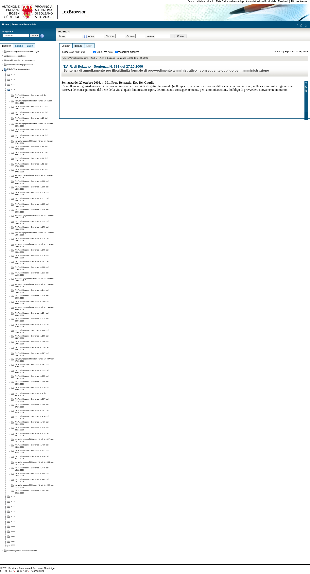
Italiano (202, 1)
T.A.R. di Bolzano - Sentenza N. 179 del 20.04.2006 (31, 256)
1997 (13, 536)
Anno (91, 36)
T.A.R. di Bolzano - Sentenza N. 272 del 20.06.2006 (31, 320)
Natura (150, 36)
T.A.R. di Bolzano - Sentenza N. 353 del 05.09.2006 (31, 371)
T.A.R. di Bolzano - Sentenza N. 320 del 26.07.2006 (31, 348)
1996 (13, 541)
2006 (93, 58)
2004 (13, 501)
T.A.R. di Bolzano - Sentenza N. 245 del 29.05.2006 (31, 297)
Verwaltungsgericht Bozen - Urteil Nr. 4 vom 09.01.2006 (33, 102)
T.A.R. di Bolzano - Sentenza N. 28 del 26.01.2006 (31, 130)
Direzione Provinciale (24, 24)
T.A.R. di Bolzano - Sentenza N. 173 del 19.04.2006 (31, 228)
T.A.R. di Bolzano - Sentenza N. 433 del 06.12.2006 (31, 451)
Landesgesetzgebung (16, 56)
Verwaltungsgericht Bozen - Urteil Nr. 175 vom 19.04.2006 (34, 245)
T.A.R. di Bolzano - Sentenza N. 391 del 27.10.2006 (123, 58)
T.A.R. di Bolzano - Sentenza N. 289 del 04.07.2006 (31, 337)
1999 (13, 526)
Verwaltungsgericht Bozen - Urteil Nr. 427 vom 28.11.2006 (34, 440)
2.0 (21, 571)
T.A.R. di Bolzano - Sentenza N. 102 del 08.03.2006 (31, 182)
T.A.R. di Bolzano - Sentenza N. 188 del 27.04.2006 (31, 268)
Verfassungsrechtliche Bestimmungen (23, 51)
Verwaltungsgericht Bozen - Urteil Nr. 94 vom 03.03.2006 (34, 176)
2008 (13, 79)
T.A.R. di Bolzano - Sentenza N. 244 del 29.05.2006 (31, 291)
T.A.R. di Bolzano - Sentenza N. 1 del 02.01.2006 (30, 96)
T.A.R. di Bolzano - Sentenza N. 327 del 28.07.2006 (31, 354)
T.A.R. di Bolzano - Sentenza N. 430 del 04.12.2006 (31, 446)
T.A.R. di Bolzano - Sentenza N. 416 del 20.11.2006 (31, 423)
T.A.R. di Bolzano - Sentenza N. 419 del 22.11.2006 (31, 434)
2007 (13, 84)
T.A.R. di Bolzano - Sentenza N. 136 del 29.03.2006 (31, 211)
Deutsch (191, 1)
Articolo (131, 36)
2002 (13, 511)
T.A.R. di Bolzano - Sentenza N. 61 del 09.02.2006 (31, 153)
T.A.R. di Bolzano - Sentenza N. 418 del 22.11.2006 (31, 428)
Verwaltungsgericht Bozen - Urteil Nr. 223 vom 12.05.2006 (34, 279)
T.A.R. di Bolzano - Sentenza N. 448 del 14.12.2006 (31, 474)
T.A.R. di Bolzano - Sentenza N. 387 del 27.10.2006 (31, 400)
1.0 (6, 571)
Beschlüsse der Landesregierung (21, 60)
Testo (62, 36)
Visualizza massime (128, 52)
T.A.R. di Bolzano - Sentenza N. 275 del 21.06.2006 (31, 325)
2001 (13, 516)
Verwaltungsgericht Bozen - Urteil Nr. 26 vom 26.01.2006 (34, 125)
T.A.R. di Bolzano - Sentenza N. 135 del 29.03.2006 (31, 205)
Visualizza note (104, 52)
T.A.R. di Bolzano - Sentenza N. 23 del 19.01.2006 (31, 113)
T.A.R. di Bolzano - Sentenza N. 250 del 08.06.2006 (31, 302)
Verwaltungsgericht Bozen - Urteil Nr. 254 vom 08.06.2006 (34, 308)
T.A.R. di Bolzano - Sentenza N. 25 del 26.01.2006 (31, 119)
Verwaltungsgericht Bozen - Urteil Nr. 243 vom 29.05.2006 (34, 285)
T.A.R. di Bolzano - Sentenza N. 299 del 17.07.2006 (31, 342)
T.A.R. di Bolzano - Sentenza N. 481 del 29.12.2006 (31, 492)
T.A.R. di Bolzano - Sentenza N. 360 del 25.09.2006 (31, 383)
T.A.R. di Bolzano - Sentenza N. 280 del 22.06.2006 (31, 331)
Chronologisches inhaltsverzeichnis (22, 550)
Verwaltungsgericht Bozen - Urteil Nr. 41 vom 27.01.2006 (34, 142)
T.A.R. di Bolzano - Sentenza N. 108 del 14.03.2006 (31, 188)
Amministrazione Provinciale (261, 1)
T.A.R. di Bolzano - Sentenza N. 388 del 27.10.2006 (31, 406)
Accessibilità (37, 571)
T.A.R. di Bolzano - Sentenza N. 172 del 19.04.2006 (31, 222)
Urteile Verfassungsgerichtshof (20, 64)
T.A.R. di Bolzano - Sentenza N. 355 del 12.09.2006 (31, 377)
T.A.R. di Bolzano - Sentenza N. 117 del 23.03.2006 (31, 199)
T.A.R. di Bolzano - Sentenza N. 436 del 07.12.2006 (31, 457)
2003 (13, 506)
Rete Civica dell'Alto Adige (230, 1)
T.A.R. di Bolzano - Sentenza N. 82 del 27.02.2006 (31, 165)
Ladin (211, 1)
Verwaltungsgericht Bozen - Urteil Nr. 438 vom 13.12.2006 (34, 463)
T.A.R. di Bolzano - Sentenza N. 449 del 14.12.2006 (31, 480)
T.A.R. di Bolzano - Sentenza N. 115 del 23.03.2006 (31, 193)
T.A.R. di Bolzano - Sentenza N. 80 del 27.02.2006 (31, 159)
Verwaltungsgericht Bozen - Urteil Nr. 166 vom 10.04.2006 (34, 216)
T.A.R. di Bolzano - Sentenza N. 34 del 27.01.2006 (31, 136)
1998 (13, 531)
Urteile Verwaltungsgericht (75, 58)
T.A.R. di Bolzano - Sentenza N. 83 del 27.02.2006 (31, 170)
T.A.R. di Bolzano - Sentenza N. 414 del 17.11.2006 (31, 417)
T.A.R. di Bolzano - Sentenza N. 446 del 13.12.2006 (31, 469)
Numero (110, 36)
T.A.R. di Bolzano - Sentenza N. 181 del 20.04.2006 (31, 262)
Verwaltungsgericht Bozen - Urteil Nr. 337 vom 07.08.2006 (34, 360)
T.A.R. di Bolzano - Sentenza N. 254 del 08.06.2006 (31, 314)
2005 (13, 496)
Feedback (283, 1)
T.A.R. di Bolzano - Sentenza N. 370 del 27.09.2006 (31, 388)
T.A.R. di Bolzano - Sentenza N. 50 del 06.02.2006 (31, 148)
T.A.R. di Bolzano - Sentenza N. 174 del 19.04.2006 (31, 239)
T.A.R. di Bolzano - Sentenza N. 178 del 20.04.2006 (31, 251)
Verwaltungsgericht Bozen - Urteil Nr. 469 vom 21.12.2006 (34, 486)
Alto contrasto (299, 1)
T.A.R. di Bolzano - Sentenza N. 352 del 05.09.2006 (31, 365)
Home (5, 24)
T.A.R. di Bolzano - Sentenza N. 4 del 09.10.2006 (30, 394)
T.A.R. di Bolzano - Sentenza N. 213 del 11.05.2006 (31, 274)
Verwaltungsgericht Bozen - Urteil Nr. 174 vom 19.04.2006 (34, 234)
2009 (13, 74)
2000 (13, 521)
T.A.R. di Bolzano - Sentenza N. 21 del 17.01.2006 (31, 107)
